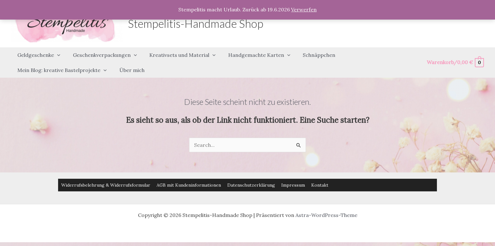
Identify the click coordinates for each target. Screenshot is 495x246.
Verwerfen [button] (304, 9)
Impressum (293, 173)
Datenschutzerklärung (251, 173)
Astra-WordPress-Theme (326, 203)
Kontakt (319, 173)
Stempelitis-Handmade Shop (195, 23)
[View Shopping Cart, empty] (455, 56)
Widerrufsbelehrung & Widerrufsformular (105, 173)
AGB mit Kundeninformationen (189, 173)
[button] (56, 52)
